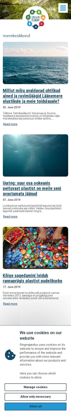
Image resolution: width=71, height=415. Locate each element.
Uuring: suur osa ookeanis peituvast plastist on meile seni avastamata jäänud (32, 188)
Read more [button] (10, 124)
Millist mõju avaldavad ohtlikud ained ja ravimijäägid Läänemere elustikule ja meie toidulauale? (32, 96)
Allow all (35, 406)
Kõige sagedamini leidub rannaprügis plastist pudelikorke (32, 278)
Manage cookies (36, 387)
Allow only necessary (35, 396)
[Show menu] (63, 8)
